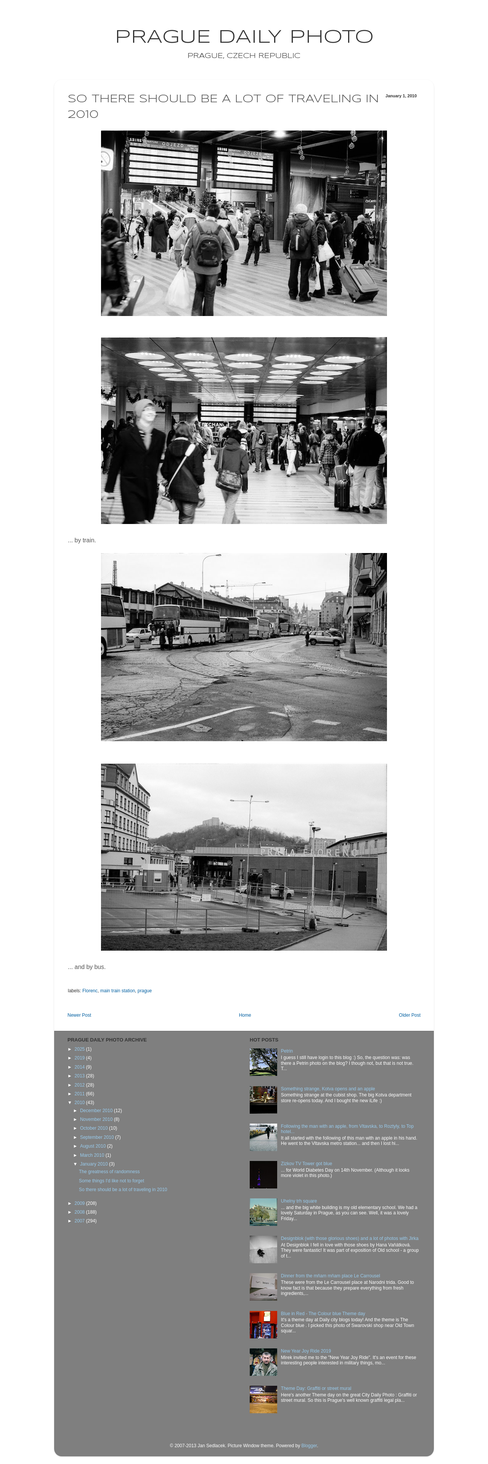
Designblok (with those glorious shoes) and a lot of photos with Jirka (350, 1238)
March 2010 (93, 1155)
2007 (80, 1221)
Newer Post (79, 1015)
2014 (80, 1067)
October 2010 (94, 1128)
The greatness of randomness (109, 1171)
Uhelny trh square (299, 1201)
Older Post (410, 1015)
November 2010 (97, 1119)
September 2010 (97, 1137)
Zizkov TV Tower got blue (306, 1163)
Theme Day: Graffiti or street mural (316, 1388)
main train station (117, 990)
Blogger (309, 1445)
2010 (80, 1102)
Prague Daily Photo (244, 37)
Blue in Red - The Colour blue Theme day (323, 1313)
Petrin (287, 1051)
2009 (80, 1203)
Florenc (90, 990)
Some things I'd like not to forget (111, 1180)
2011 (80, 1093)
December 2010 (97, 1110)
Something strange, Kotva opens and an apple (328, 1089)
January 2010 (94, 1164)
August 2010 (93, 1146)
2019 (80, 1058)
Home (245, 1015)
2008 (80, 1212)
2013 (80, 1076)
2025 (80, 1049)
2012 (80, 1085)
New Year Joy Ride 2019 (306, 1351)
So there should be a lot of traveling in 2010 (123, 1189)
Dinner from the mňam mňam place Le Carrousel (330, 1276)
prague (145, 990)
